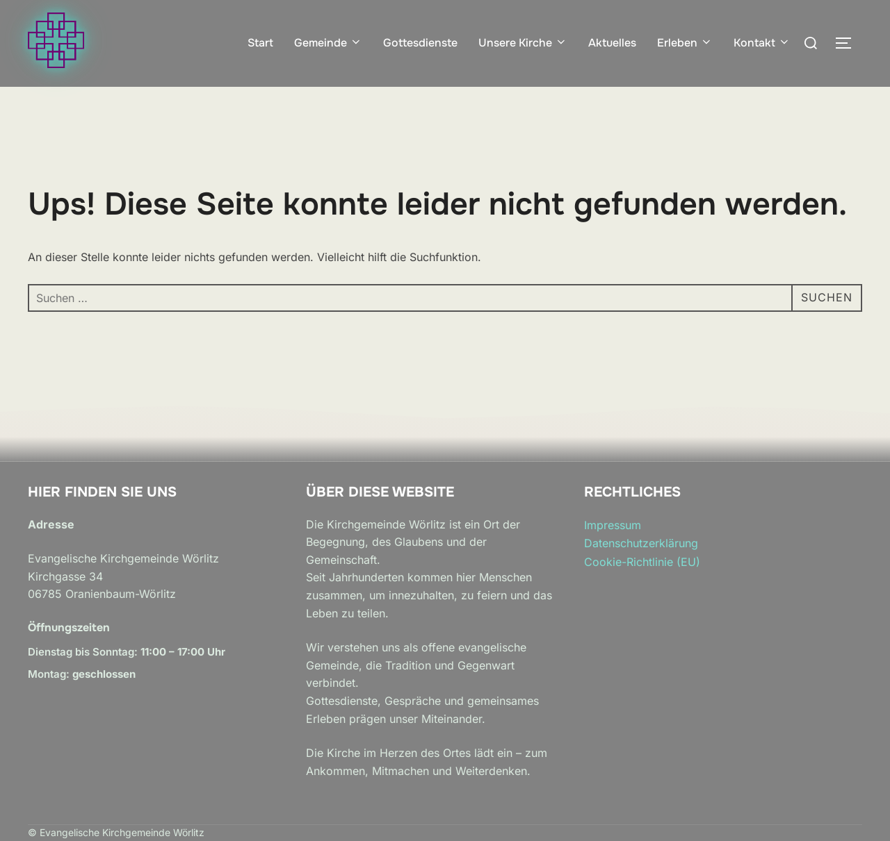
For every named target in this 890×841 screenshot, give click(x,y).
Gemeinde (328, 42)
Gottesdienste (420, 42)
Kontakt (762, 42)
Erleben (685, 42)
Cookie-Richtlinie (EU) (642, 562)
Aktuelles (612, 42)
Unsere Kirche (522, 42)
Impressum (612, 525)
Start (260, 42)
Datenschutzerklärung (641, 543)
